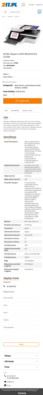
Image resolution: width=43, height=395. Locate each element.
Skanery (10, 16)
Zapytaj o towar (27, 110)
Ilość (5, 95)
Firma (5, 305)
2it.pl (3, 16)
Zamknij (22, 393)
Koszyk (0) (39, 5)
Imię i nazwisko (8, 298)
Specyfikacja (15, 110)
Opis (6, 110)
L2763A (16, 16)
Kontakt (31, 5)
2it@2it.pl (10, 382)
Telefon (5, 320)
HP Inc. (12, 60)
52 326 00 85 (11, 376)
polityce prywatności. (32, 390)
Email (5, 312)
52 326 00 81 (11, 286)
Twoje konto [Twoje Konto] (23, 5)
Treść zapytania (8, 327)
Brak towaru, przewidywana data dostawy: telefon (28, 86)
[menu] (39, 12)
